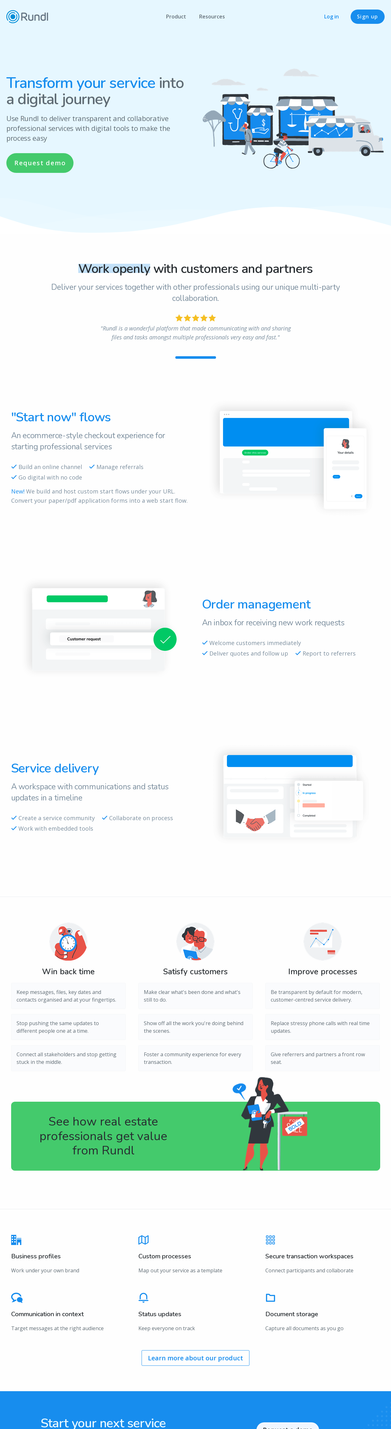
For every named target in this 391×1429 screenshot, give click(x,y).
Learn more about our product (195, 1358)
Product (176, 16)
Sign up (367, 16)
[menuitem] (176, 17)
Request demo (40, 163)
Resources (212, 16)
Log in (331, 16)
